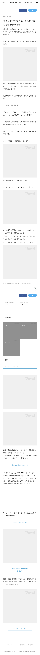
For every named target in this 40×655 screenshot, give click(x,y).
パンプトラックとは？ (20, 523)
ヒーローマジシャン (20, 628)
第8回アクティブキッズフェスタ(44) (24, 283)
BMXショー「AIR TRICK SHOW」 (20, 569)
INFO (3, 2)
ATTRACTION (28, 2)
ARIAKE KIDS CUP (15, 2)
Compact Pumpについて (20, 465)
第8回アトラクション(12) (9, 283)
